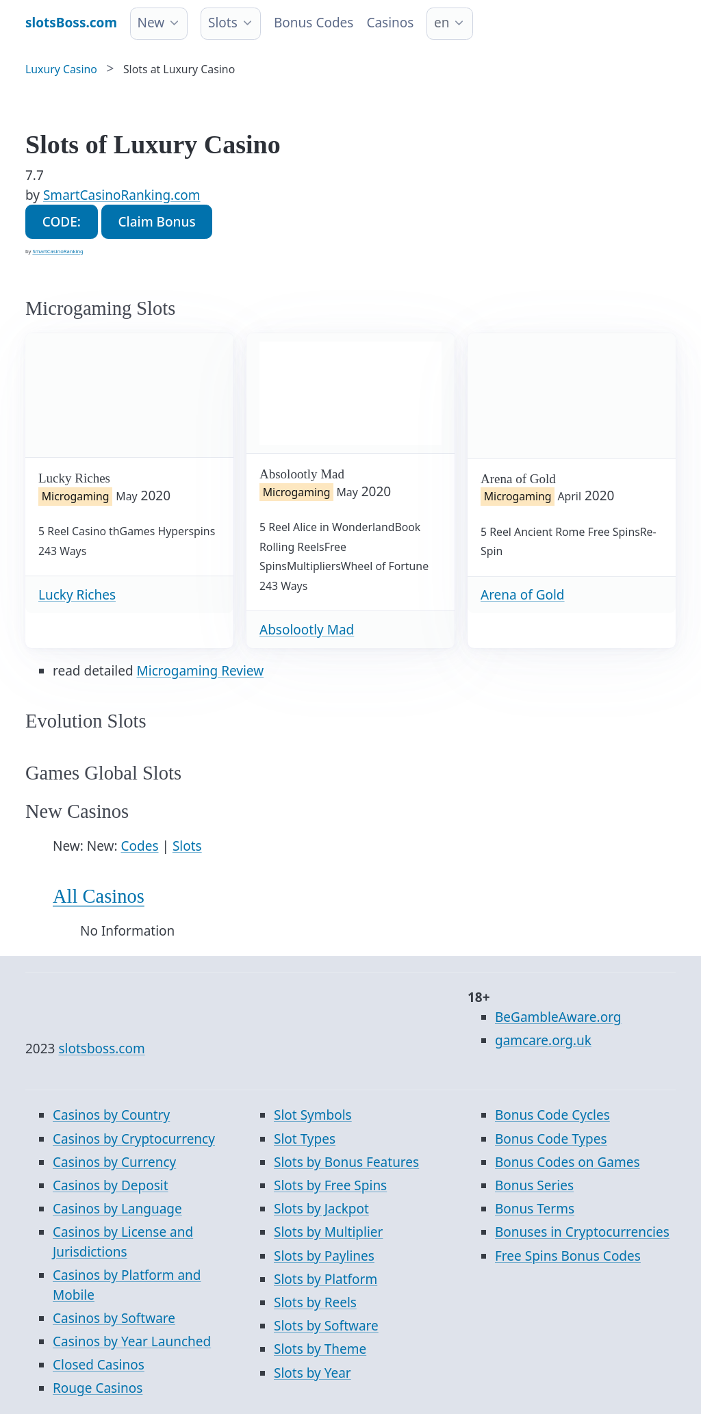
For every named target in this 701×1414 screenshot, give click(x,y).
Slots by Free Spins (330, 1185)
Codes (140, 846)
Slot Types (304, 1139)
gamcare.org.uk (543, 1040)
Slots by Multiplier (328, 1232)
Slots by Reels (315, 1302)
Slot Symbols (313, 1115)
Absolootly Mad (306, 630)
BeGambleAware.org (558, 1017)
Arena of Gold (523, 595)
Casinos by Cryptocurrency (134, 1139)
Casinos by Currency (114, 1162)
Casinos (389, 22)
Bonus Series (534, 1185)
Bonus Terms (534, 1209)
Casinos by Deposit (110, 1185)
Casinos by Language (117, 1209)
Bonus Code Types (551, 1139)
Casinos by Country (111, 1115)
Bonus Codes (313, 22)
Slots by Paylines (324, 1256)
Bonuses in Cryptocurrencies (582, 1232)
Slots (223, 22)
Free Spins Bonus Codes (568, 1256)
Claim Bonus (156, 222)
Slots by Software (326, 1326)
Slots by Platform (325, 1279)
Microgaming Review (200, 671)
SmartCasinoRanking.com (122, 195)
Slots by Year (312, 1373)
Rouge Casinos (97, 1388)
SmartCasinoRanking (57, 251)
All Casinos (98, 896)
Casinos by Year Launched (132, 1341)
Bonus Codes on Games (567, 1162)
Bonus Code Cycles (552, 1115)
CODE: (61, 222)
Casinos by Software (114, 1318)
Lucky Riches (77, 595)
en (441, 22)
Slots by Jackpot (321, 1209)
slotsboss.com (101, 1048)
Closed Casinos (98, 1365)
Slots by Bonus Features (346, 1162)
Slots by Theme (320, 1349)
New (151, 22)
